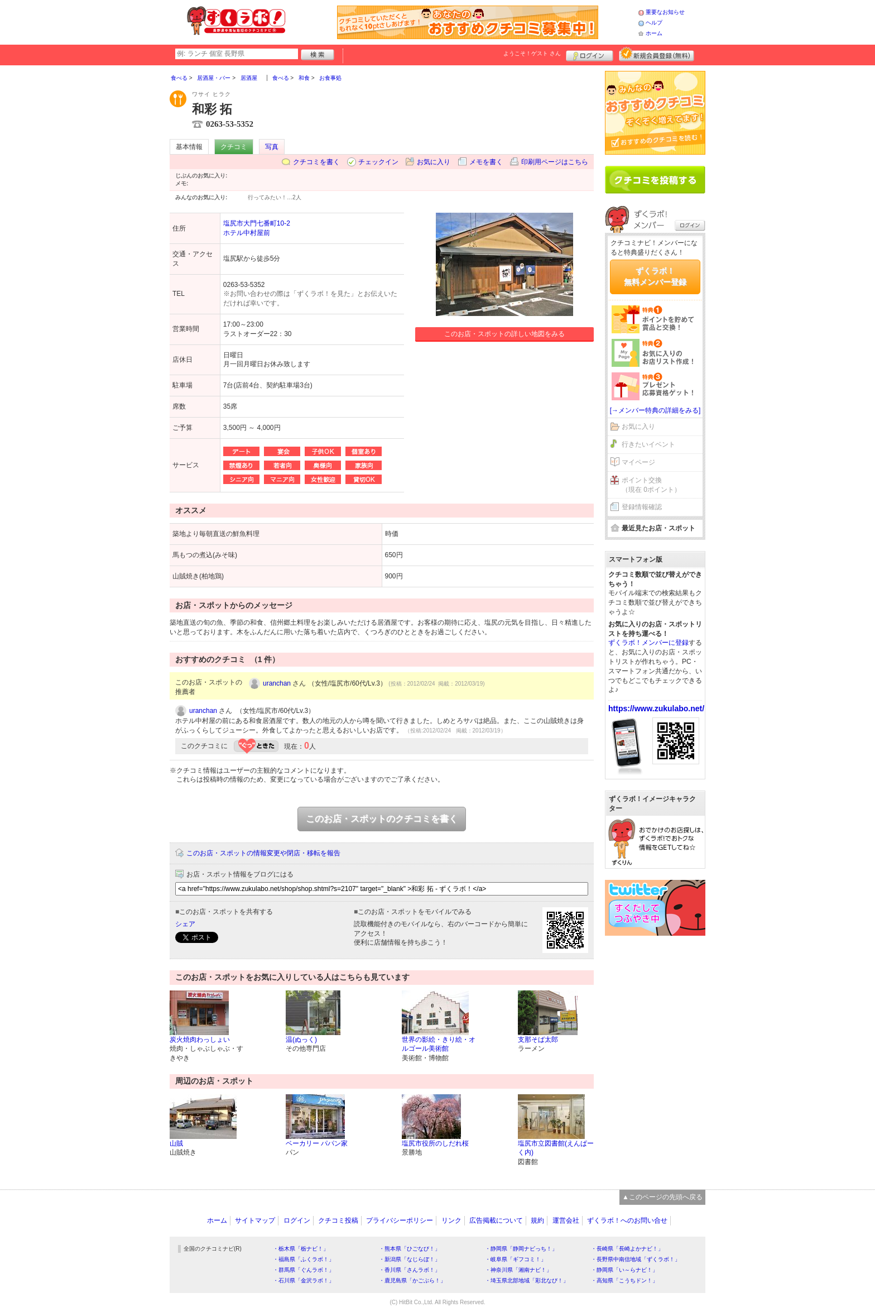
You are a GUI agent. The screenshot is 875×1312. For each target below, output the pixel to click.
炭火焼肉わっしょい (200, 1039)
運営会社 (565, 1220)
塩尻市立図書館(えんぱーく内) (556, 1148)
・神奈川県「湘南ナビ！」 (518, 1270)
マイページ (638, 462)
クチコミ (233, 147)
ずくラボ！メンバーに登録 (648, 643)
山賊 (176, 1143)
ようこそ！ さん (532, 53)
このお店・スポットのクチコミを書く (382, 818)
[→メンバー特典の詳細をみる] (655, 410)
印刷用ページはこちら (554, 162)
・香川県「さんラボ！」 (409, 1270)
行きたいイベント (648, 444)
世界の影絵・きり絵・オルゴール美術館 (438, 1044)
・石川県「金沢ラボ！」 (303, 1280)
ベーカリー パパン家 (317, 1143)
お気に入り (433, 162)
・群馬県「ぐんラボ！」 (303, 1270)
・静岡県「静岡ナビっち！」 (521, 1249)
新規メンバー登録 (656, 54)
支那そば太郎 (538, 1039)
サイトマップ (255, 1220)
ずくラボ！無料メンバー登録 (655, 276)
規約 (537, 1220)
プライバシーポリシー (399, 1220)
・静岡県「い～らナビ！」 (624, 1270)
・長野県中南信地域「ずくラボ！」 (635, 1259)
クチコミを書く (316, 162)
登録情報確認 (642, 507)
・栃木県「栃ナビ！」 (301, 1249)
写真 (271, 147)
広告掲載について (496, 1220)
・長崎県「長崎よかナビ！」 (627, 1249)
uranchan (277, 683)
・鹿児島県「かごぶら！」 (412, 1280)
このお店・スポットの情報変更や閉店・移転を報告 (263, 853)
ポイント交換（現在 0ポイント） (651, 485)
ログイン (589, 54)
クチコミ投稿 (338, 1220)
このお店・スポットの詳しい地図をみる (504, 334)
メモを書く (486, 162)
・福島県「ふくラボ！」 (303, 1259)
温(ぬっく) (301, 1039)
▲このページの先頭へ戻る (662, 1197)
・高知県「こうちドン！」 (624, 1280)
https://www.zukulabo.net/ (656, 708)
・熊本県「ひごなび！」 (409, 1249)
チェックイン (378, 162)
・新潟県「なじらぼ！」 (409, 1259)
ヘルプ (654, 23)
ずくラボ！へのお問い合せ (627, 1220)
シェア (185, 924)
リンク (451, 1220)
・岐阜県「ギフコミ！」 (515, 1259)
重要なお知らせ (665, 12)
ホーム (654, 33)
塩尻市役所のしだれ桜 (435, 1143)
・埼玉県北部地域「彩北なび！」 (527, 1280)
